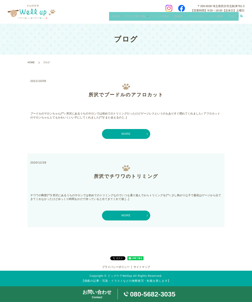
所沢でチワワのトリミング (126, 176)
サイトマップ (141, 267)
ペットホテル (198, 17)
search (242, 17)
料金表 (182, 17)
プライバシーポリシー (116, 267)
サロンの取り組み (140, 17)
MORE (126, 133)
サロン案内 (217, 17)
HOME (120, 17)
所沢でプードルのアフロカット (126, 94)
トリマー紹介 (166, 17)
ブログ (232, 17)
